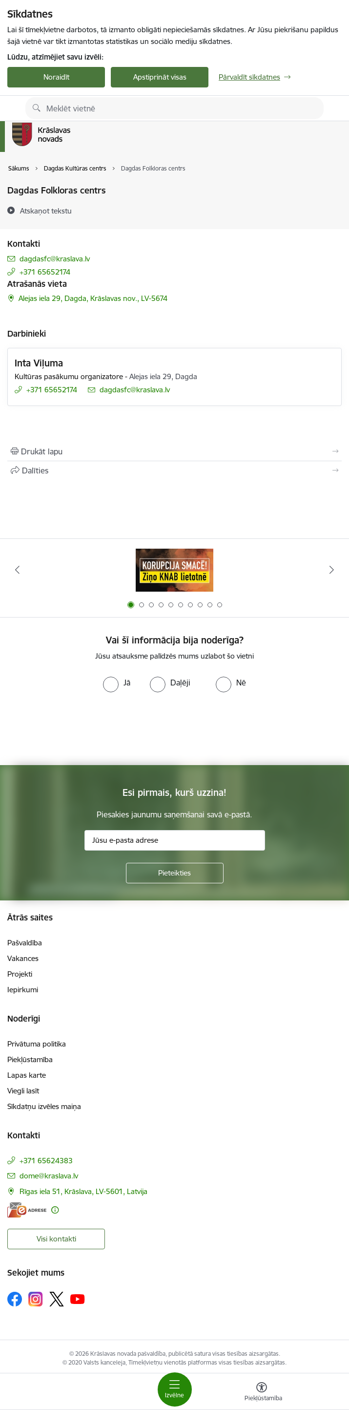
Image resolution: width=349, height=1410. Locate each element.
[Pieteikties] (175, 873)
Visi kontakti (56, 1238)
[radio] (116, 682)
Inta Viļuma (39, 363)
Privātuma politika (36, 1043)
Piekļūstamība (30, 1059)
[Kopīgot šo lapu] (174, 470)
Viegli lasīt (23, 1090)
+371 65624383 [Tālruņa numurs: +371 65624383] (46, 1160)
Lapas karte (26, 1075)
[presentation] (175, 729)
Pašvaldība (24, 942)
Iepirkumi (22, 989)
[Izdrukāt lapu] (174, 451)
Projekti (19, 974)
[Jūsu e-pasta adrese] (174, 840)
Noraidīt (56, 77)
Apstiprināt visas (159, 77)
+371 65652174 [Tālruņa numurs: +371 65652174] (45, 272)
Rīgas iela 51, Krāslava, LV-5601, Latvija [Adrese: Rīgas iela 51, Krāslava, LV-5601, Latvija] (83, 1191)
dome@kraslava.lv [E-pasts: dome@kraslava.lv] (49, 1175)
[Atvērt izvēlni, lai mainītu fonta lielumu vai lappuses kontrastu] (262, 1393)
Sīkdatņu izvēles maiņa (44, 1106)
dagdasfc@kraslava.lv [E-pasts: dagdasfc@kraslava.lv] (55, 258)
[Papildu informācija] (55, 1210)
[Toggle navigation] (175, 1389)
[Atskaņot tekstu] (46, 210)
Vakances (23, 958)
